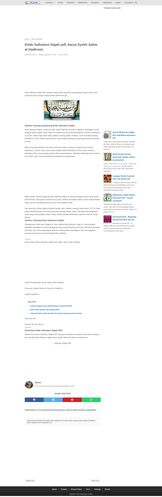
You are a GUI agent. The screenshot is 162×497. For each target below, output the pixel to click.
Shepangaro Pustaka (86, 494)
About (54, 489)
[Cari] (136, 3)
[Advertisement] (63, 22)
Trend (118, 2)
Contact (64, 489)
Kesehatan (82, 2)
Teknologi (107, 2)
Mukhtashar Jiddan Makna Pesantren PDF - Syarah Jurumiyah (124, 198)
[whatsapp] (91, 400)
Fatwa (60, 2)
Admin (34, 55)
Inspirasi (70, 2)
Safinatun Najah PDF (62, 343)
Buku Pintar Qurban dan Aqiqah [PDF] (44, 310)
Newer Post (30, 481)
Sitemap (97, 489)
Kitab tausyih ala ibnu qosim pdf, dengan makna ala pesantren (124, 157)
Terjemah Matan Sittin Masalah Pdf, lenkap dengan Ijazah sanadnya (56, 313)
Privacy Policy (76, 489)
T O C (88, 489)
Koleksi (49, 2)
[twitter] (53, 400)
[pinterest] (72, 400)
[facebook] (34, 400)
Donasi (107, 489)
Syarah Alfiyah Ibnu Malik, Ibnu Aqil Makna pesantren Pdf (124, 135)
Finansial (95, 2)
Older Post (95, 481)
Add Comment (63, 55)
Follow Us (129, 2)
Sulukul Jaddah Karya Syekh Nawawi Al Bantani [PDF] (51, 306)
